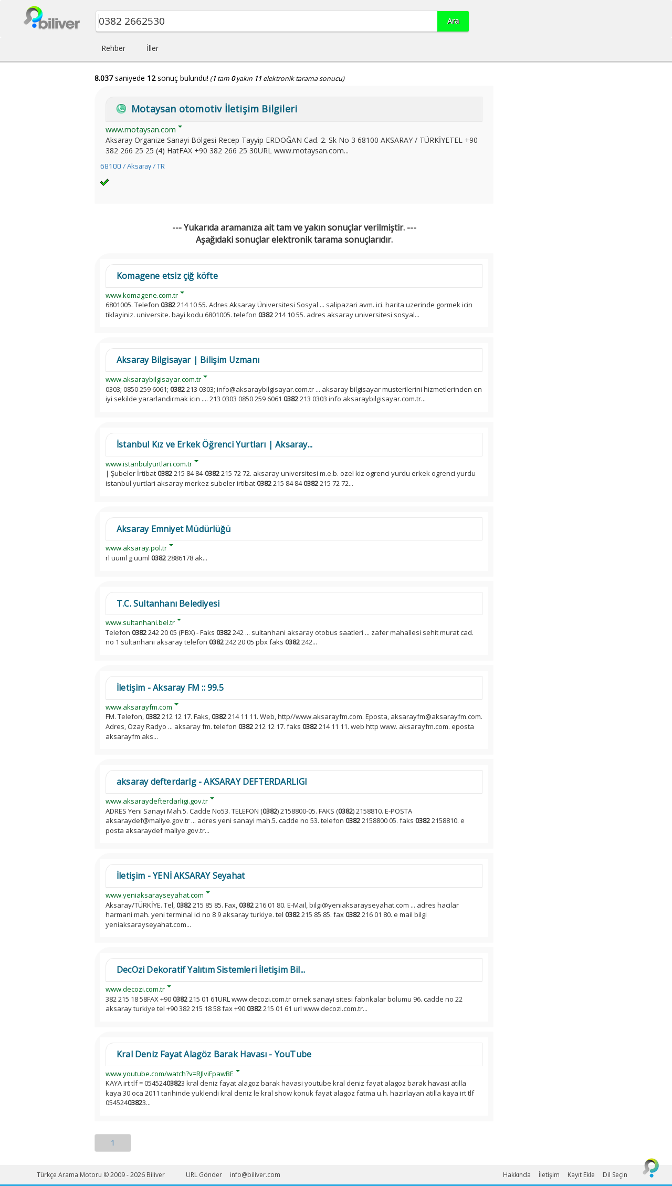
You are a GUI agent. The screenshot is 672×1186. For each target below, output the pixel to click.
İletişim (549, 1174)
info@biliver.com (255, 1174)
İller (152, 48)
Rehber (113, 48)
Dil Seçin (615, 1174)
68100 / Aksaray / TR (132, 166)
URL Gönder (204, 1174)
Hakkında (517, 1174)
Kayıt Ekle (581, 1174)
